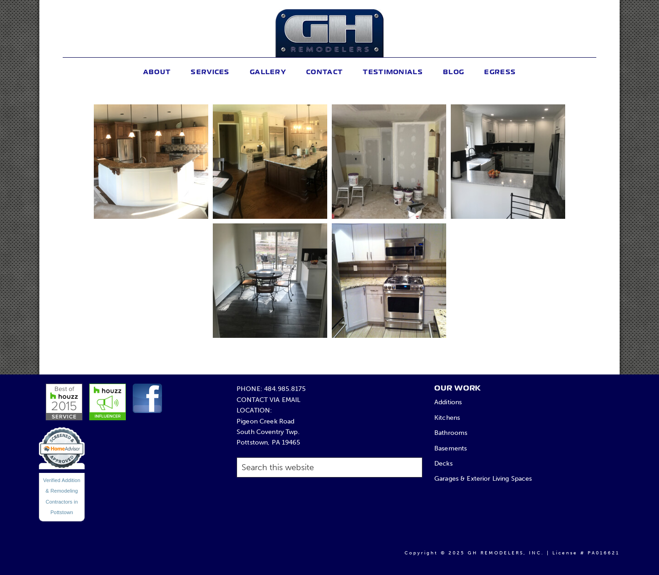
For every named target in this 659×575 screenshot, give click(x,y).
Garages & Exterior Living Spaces (483, 478)
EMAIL (291, 400)
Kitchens (447, 417)
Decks (443, 463)
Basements (450, 448)
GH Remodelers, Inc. (329, 33)
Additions (448, 402)
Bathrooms (450, 433)
